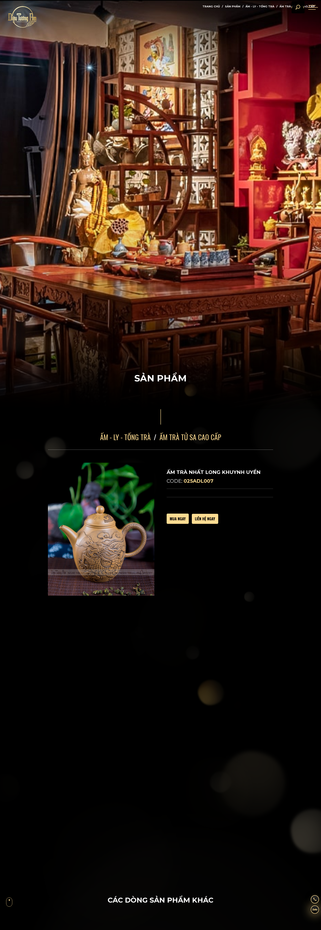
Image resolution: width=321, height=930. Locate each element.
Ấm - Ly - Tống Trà (259, 6)
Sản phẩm (232, 6)
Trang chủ (211, 6)
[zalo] (312, 910)
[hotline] (312, 898)
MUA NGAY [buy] (178, 518)
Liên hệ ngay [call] (205, 518)
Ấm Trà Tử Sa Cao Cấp (190, 437)
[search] (292, 14)
